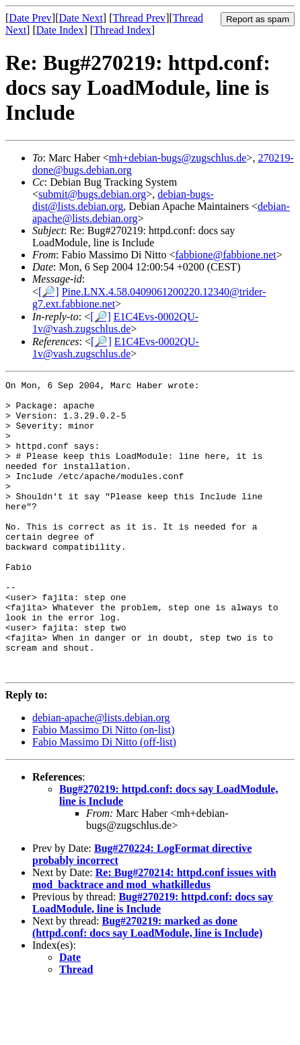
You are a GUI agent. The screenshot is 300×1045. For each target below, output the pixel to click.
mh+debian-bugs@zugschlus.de (178, 158)
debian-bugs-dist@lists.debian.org (123, 200)
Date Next (81, 18)
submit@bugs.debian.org (92, 194)
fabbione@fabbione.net (225, 254)
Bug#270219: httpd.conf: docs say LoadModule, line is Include (152, 961)
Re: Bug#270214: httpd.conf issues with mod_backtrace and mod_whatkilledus (154, 937)
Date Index (60, 30)
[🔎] (48, 291)
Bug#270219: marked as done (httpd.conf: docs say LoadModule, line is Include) (147, 985)
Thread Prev (138, 18)
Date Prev (30, 18)
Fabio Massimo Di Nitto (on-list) (103, 788)
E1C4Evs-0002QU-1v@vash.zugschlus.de (115, 322)
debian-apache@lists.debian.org (101, 776)
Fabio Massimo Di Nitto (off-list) (104, 800)
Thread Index (122, 30)
